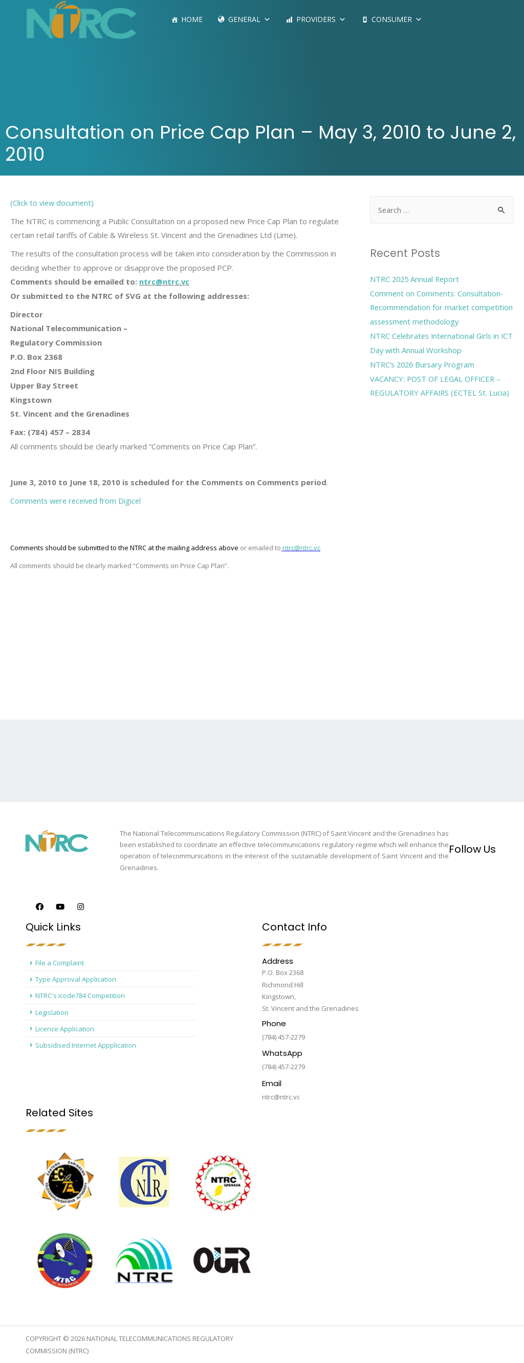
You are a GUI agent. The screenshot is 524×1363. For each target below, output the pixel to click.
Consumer (397, 19)
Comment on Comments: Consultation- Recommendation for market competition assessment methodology (438, 307)
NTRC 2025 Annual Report (416, 279)
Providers (321, 19)
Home (192, 19)
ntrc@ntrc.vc (164, 281)
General (249, 19)
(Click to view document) (53, 203)
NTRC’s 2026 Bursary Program (424, 364)
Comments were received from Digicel (78, 500)
